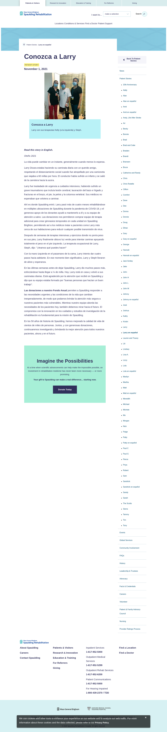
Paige (125, 431)
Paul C (125, 448)
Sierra (125, 508)
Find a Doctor (94, 23)
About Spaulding (29, 647)
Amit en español (129, 112)
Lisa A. (125, 354)
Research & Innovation (58, 3)
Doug (125, 222)
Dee (124, 205)
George (126, 244)
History (122, 563)
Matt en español (129, 393)
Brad (125, 139)
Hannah (126, 249)
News (122, 70)
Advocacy (123, 578)
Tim (124, 519)
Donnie (126, 216)
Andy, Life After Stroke (132, 117)
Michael (126, 404)
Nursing (123, 621)
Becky (125, 128)
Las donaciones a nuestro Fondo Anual (45, 290)
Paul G (126, 453)
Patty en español (130, 442)
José (125, 305)
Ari (124, 123)
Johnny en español (130, 299)
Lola (124, 365)
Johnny (126, 294)
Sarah (125, 497)
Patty (125, 437)
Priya (125, 464)
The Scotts (127, 503)
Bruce (125, 167)
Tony (125, 525)
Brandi (125, 156)
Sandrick (126, 481)
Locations (50, 23)
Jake (125, 266)
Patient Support (114, 23)
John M (126, 288)
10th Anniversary (130, 84)
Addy (125, 90)
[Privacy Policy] (102, 723)
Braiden (126, 150)
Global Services (126, 540)
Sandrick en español (131, 486)
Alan (125, 95)
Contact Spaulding (30, 657)
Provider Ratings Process (130, 628)
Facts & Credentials (128, 586)
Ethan (125, 227)
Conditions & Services (71, 23)
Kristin (125, 321)
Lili (124, 343)
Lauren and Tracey (130, 338)
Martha (126, 382)
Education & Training (83, 3)
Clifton (125, 189)
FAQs (122, 555)
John (125, 272)
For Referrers (109, 3)
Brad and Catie (129, 145)
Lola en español (129, 371)
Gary (125, 233)
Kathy (125, 316)
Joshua (126, 310)
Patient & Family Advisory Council (130, 611)
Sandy (125, 492)
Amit (125, 106)
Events (122, 532)
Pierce (125, 459)
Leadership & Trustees (129, 571)
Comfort (126, 194)
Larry (125, 327)
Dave (125, 200)
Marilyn (126, 376)
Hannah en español (131, 255)
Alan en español (129, 101)
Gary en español (129, 238)
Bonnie (126, 134)
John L (125, 283)
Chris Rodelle (128, 183)
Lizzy (125, 360)
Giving (134, 3)
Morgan (126, 420)
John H (126, 277)
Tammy (126, 514)
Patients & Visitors (32, 3)
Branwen (126, 161)
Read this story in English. (38, 149)
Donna (125, 211)
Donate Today (65, 389)
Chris (125, 178)
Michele (126, 409)
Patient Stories (32, 44)
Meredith (126, 398)
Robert (125, 470)
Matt (125, 387)
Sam (125, 475)
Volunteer (123, 601)
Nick (125, 426)
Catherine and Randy (131, 172)
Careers (123, 594)
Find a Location (127, 647)
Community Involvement (129, 547)
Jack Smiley (128, 260)
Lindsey (126, 349)
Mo (124, 415)
